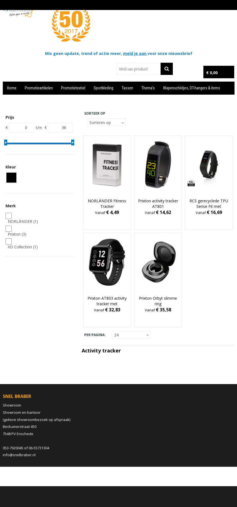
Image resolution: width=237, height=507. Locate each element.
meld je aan (135, 53)
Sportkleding (103, 88)
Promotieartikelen (39, 88)
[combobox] (138, 69)
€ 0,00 (212, 72)
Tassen (127, 88)
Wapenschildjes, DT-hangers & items (191, 88)
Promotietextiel (73, 88)
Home (11, 88)
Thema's (148, 88)
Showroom (12, 405)
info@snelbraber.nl (19, 454)
